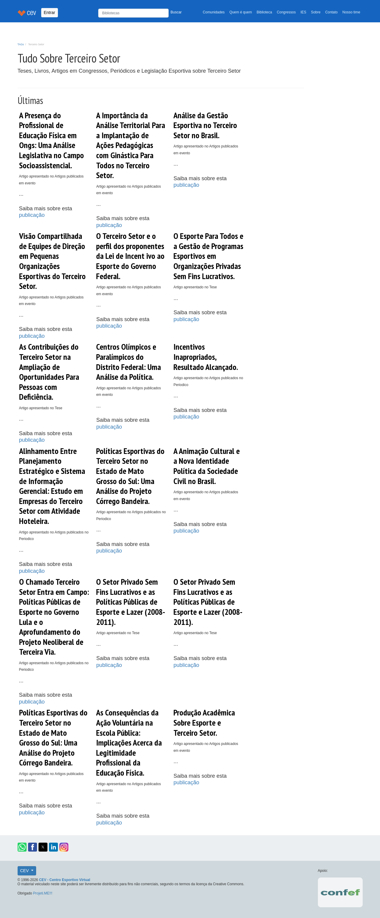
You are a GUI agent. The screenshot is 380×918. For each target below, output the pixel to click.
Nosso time (351, 12)
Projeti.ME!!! (43, 893)
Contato (331, 12)
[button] (22, 847)
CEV (25, 870)
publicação (32, 215)
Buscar (175, 12)
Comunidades (213, 12)
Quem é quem (241, 12)
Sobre (316, 12)
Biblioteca (264, 12)
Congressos (286, 12)
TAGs (21, 44)
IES (303, 12)
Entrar (49, 12)
